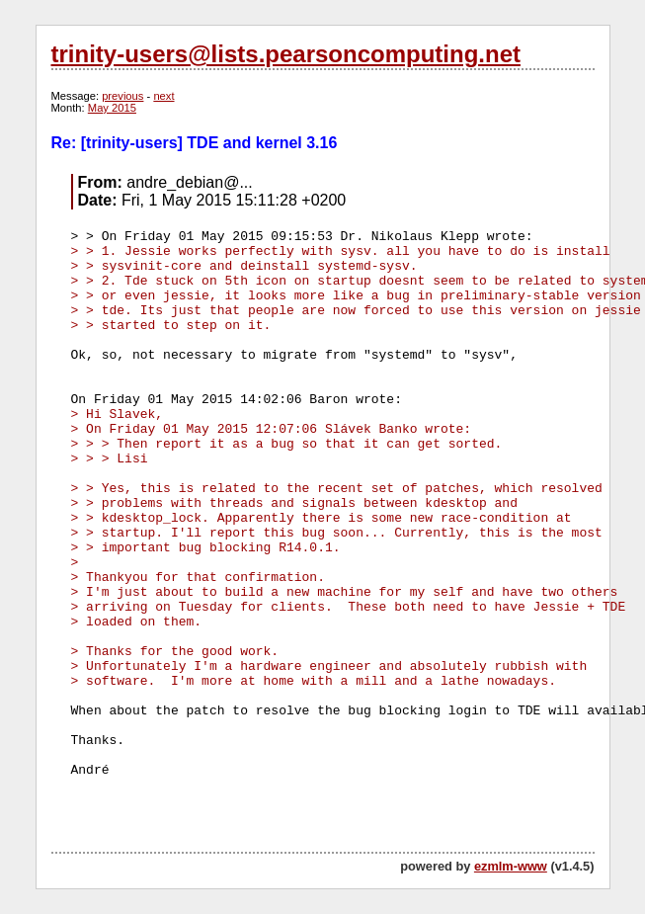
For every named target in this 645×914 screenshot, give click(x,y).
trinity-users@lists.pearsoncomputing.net (286, 54)
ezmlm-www (510, 866)
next (163, 96)
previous (122, 96)
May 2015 (112, 108)
